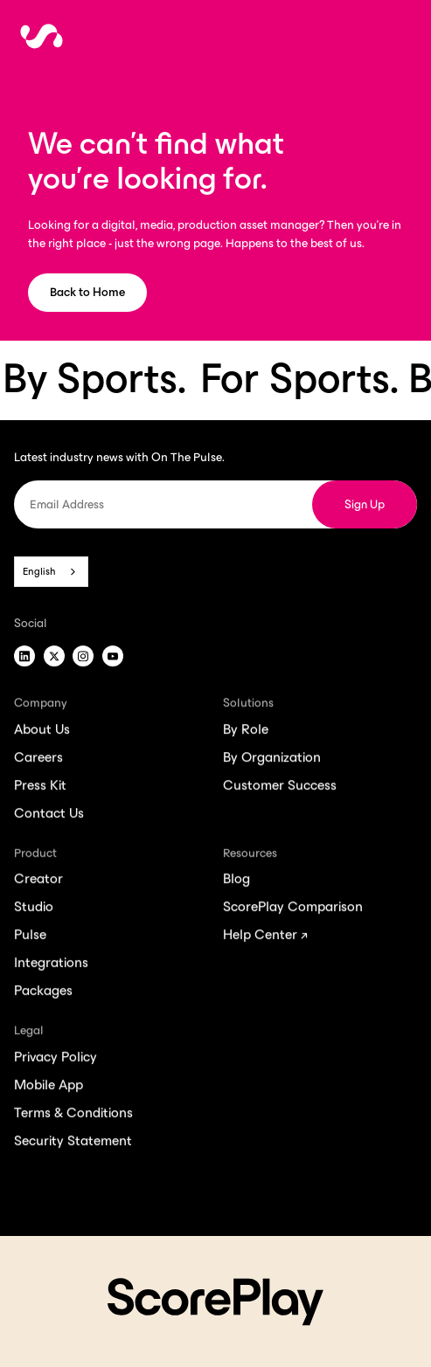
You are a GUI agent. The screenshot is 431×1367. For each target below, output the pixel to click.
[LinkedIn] (24, 656)
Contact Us (49, 816)
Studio (33, 909)
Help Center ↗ (265, 937)
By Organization (272, 760)
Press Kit (40, 788)
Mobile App (48, 1087)
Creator (38, 881)
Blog (236, 881)
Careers (38, 760)
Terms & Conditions (73, 1115)
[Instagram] (83, 656)
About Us (42, 732)
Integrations (51, 965)
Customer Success (280, 788)
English (39, 571)
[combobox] (51, 571)
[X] (54, 656)
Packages (43, 993)
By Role (245, 732)
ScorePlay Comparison (293, 909)
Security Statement (73, 1143)
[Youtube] (112, 656)
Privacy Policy (55, 1060)
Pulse (30, 937)
